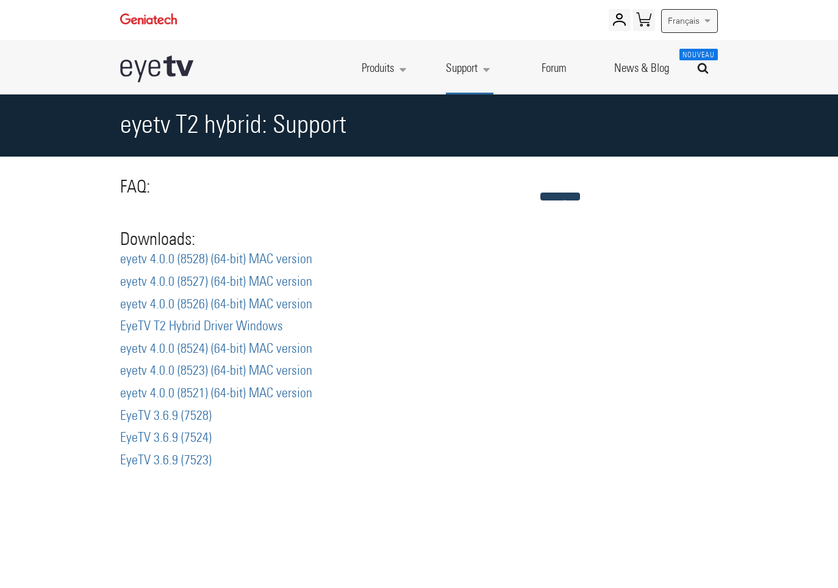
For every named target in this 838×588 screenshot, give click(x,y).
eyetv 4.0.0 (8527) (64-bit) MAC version (216, 282)
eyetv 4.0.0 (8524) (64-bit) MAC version (216, 349)
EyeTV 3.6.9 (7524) (166, 438)
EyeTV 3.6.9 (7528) (166, 416)
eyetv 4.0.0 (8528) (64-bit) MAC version (216, 259)
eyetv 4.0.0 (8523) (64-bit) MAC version (216, 371)
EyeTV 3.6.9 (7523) (166, 460)
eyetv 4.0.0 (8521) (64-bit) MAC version (216, 393)
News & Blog (641, 68)
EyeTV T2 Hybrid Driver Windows (201, 326)
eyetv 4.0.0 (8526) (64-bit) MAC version (216, 304)
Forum (554, 68)
